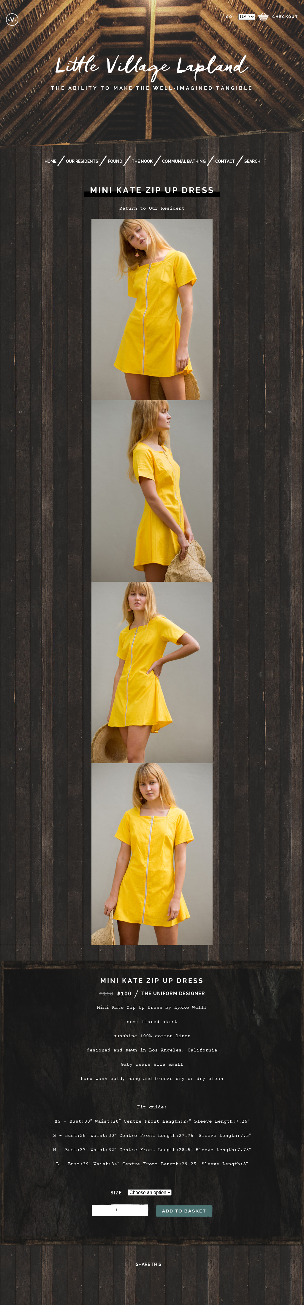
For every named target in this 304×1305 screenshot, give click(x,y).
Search (252, 161)
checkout (285, 17)
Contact (225, 161)
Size (116, 1193)
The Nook (142, 161)
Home (50, 161)
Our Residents (82, 161)
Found (115, 161)
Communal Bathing (184, 161)
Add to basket (184, 1210)
